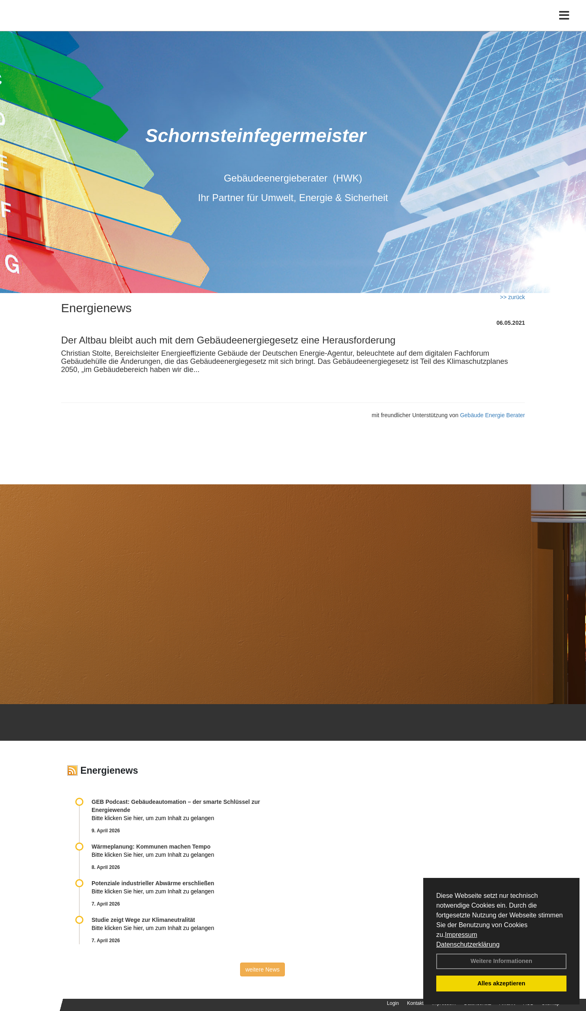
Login (393, 1003)
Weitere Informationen (501, 961)
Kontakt (415, 1003)
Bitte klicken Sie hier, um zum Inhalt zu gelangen (153, 818)
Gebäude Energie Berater (492, 415)
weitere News (262, 969)
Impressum (461, 934)
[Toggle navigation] (564, 23)
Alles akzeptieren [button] (501, 983)
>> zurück (512, 297)
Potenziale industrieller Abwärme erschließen (153, 883)
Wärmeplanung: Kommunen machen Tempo (151, 846)
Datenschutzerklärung (468, 944)
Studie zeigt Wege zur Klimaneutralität (143, 920)
